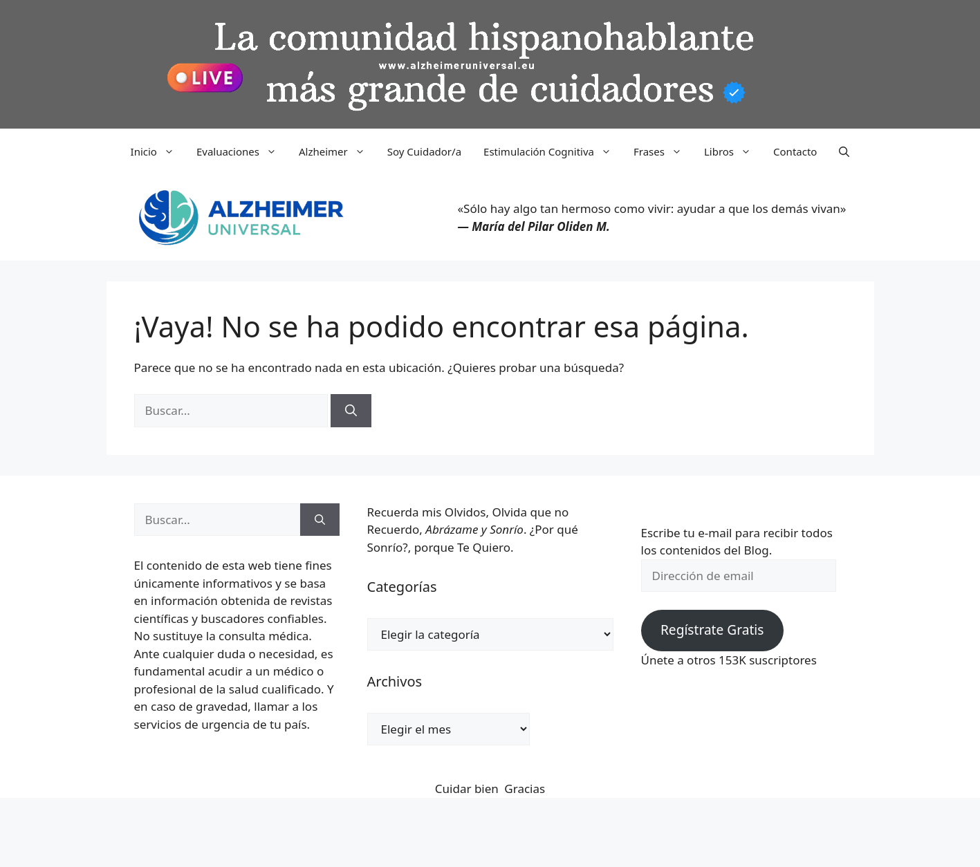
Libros (733, 151)
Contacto (795, 151)
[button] (844, 151)
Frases (663, 151)
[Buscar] (351, 410)
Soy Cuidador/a (424, 151)
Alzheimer (337, 151)
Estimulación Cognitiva (552, 151)
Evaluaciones (242, 151)
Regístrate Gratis (712, 630)
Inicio (158, 151)
